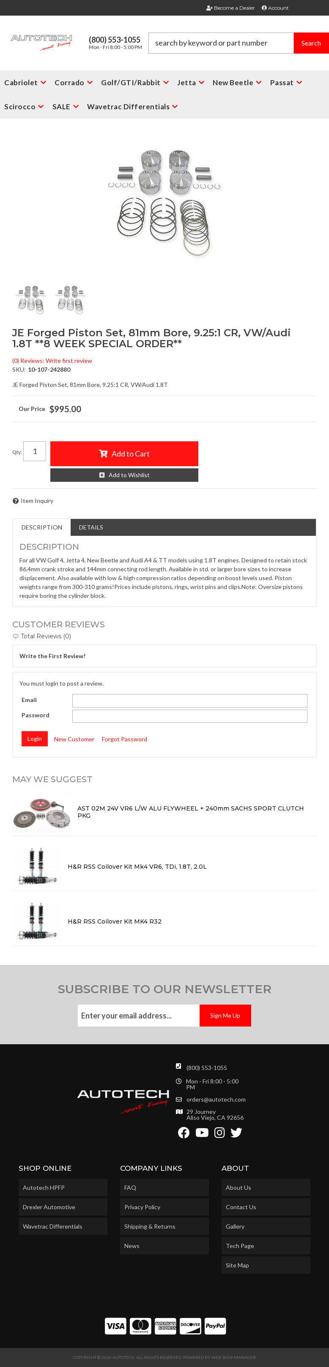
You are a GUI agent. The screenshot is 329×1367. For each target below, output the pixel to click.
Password (35, 715)
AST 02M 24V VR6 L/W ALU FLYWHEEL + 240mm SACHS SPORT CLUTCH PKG (190, 812)
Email (29, 699)
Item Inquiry (37, 500)
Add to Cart (131, 453)
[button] (238, 43)
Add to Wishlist (129, 474)
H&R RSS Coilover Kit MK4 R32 (115, 921)
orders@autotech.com (216, 1099)
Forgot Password (124, 739)
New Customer (74, 739)
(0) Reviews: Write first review (52, 360)
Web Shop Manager (233, 1357)
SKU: (19, 369)
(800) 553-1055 (206, 1067)
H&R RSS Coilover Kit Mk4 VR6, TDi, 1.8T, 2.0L (137, 866)
